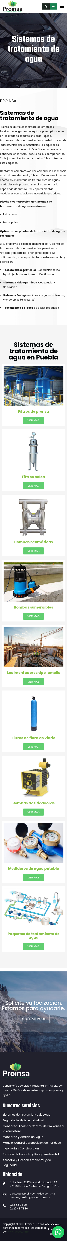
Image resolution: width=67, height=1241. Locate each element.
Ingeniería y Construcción (21, 1148)
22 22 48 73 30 (19, 1208)
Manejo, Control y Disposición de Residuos (32, 1143)
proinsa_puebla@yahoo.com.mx (30, 1197)
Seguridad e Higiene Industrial (23, 1120)
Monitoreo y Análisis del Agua (23, 1137)
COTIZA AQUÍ (53, 6)
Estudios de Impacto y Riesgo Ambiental (31, 1154)
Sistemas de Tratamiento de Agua (26, 1115)
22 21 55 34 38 (18, 1205)
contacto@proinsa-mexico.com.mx (32, 1193)
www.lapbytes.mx (18, 1231)
